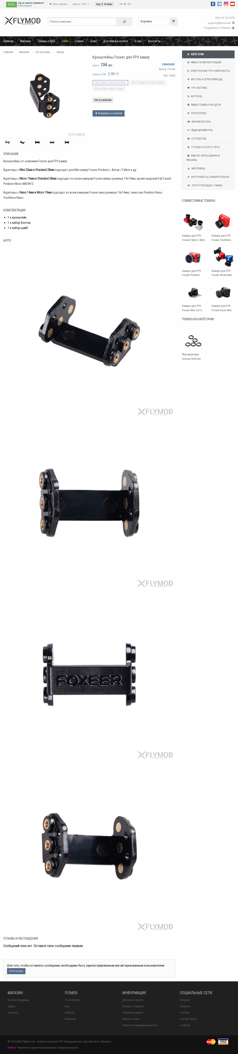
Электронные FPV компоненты (208, 70)
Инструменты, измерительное (208, 177)
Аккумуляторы (198, 121)
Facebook (185, 1025)
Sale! (65, 41)
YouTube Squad (188, 1019)
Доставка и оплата (115, 41)
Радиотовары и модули (203, 104)
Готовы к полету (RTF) (203, 147)
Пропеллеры (196, 113)
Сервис (79, 41)
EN (129, 4)
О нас (138, 41)
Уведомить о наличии (108, 113)
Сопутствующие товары (204, 185)
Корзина (159, 21)
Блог (94, 41)
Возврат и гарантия (133, 1006)
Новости (69, 1012)
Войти (11, 4)
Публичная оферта (132, 1012)
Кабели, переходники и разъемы (203, 157)
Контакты (154, 41)
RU (125, 4)
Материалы (195, 168)
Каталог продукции (18, 1000)
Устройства (196, 138)
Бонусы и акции (131, 1019)
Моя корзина (58, 4)
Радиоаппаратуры (199, 130)
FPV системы (196, 87)
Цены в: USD (81, 4)
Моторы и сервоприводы (204, 79)
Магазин (25, 41)
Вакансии (70, 1019)
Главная (9, 41)
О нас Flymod (72, 1000)
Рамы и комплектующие (203, 62)
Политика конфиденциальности (140, 1025)
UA (121, 4)
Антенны (194, 96)
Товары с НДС (46, 41)
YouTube (184, 1012)
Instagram (185, 1006)
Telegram (185, 1000)
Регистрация (25, 5)
